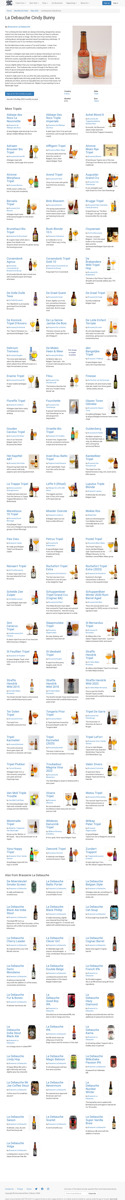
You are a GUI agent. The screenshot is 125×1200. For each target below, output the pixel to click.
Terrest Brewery (15, 768)
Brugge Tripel (95, 201)
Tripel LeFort (94, 737)
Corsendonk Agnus (15, 260)
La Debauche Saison (15, 1118)
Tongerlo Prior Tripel (55, 713)
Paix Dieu (13, 539)
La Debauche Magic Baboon (55, 1057)
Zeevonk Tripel (56, 849)
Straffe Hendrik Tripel (91, 655)
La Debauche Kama (92, 1030)
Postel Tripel (94, 539)
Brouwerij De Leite (95, 327)
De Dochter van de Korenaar (98, 380)
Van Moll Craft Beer (16, 800)
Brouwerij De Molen (55, 355)
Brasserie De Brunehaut (18, 236)
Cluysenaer (93, 229)
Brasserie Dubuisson (56, 236)
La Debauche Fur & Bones (15, 996)
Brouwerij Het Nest (55, 602)
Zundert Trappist (91, 850)
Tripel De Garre (95, 711)
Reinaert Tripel (16, 566)
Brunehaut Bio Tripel (16, 230)
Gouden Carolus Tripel (16, 430)
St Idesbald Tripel (53, 653)
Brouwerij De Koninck (17, 327)
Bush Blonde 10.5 (54, 230)
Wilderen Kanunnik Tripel (52, 824)
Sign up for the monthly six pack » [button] (19, 94)
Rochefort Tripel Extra (56, 567)
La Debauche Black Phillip (54, 908)
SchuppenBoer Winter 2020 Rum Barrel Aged (97, 595)
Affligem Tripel (56, 146)
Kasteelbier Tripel (93, 457)
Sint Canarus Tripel (12, 626)
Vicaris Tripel (50, 794)
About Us (85, 3)
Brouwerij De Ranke (95, 433)
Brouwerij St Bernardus (97, 797)
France (67, 94)
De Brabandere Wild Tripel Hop (93, 263)
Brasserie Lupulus (95, 491)
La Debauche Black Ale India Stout (16, 910)
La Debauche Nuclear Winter (92, 1087)
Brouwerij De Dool (15, 719)
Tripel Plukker (16, 764)
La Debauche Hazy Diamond (92, 999)
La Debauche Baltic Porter (54, 883)
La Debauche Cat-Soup (94, 908)
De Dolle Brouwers (16, 300)
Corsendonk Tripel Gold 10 (58, 260)
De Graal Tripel (95, 293)
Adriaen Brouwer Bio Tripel (15, 149)
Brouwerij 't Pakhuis (95, 359)
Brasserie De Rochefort (57, 573)
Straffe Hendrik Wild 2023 (96, 682)
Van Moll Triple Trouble (16, 794)
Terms (28, 1189)
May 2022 (34, 11)
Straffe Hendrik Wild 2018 (52, 683)
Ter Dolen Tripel (13, 713)
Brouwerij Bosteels (16, 744)
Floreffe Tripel (16, 401)
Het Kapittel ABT (14, 457)
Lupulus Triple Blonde (95, 485)
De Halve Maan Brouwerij (97, 688)
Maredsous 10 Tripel (14, 512)
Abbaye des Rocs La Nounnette (14, 118)
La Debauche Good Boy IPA (52, 999)
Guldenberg (93, 428)
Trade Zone (21, 3)
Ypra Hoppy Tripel (14, 850)
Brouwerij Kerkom (55, 205)
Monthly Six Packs (21, 11)
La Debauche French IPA (94, 967)
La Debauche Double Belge (55, 967)
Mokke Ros (93, 511)
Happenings (71, 3)
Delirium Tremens (12, 349)
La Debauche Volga (15, 1144)
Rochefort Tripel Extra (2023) (96, 567)
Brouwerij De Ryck (55, 179)
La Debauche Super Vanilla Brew (94, 1120)
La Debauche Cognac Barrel (95, 939)
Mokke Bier (92, 515)
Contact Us (9, 1189)
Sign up (107, 3)
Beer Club (34, 3)
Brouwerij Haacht (55, 719)
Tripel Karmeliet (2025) (52, 740)
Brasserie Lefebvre (16, 405)
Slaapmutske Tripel (54, 624)
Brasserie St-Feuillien (56, 436)
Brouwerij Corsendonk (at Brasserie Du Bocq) (14, 268)
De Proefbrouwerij (95, 233)
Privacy (20, 1189)
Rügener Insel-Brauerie (57, 463)
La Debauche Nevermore (54, 1084)
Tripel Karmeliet (13, 738)
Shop (45, 3)
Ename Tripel (15, 376)
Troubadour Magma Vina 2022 (54, 767)
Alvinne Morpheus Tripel (13, 178)
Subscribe (92, 1194)
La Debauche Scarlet (54, 1118)
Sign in (115, 3)
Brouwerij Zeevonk (55, 853)
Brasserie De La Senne (57, 327)
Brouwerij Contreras (95, 768)
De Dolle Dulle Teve (16, 294)
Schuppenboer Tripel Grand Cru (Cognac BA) (57, 595)
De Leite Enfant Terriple (96, 321)
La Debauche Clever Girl (54, 939)
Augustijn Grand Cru (92, 176)
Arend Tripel (54, 174)
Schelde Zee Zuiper (15, 593)
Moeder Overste (56, 511)
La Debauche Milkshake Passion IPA (94, 1059)
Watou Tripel (94, 793)
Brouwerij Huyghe (15, 355)
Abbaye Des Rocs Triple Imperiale (54, 118)
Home (9, 11)
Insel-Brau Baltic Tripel (57, 457)
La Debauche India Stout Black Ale (14, 1031)
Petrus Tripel (54, 539)
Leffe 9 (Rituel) (56, 484)
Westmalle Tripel (14, 822)
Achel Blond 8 (95, 114)
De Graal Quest (56, 293)
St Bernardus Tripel (94, 624)
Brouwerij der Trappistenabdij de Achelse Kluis (93, 121)
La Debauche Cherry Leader (16, 939)
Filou (49, 376)
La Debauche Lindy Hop (15, 1057)
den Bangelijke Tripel (92, 351)
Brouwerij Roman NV (17, 156)
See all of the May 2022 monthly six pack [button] (22, 99)
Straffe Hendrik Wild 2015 (13, 683)
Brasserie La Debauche (19, 26)
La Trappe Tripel (17, 484)
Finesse (91, 376)
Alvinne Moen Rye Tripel (92, 149)
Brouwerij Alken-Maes (56, 150)
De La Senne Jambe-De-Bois (56, 321)
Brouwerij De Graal (55, 297)
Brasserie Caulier (15, 543)
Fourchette (53, 401)
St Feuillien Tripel (18, 651)
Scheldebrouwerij (15, 599)
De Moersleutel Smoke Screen (17, 883)
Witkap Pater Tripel (93, 822)
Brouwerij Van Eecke (17, 463)
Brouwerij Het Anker (16, 436)
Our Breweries (57, 3)
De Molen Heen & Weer (54, 349)
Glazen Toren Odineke (94, 402)
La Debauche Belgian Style (94, 883)
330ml (96, 101)
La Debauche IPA (54, 1028)
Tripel (96, 94)
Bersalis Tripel (12, 202)
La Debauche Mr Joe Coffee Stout (18, 1084)
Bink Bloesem (55, 201)
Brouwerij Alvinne (94, 156)
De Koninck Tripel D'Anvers (17, 321)
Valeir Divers (94, 764)
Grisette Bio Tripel (53, 430)
